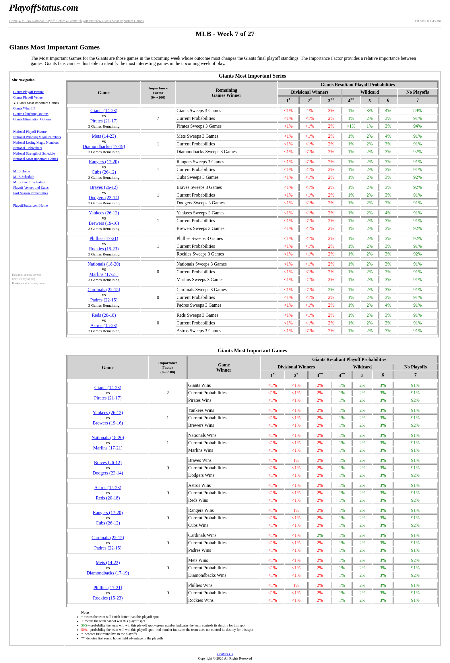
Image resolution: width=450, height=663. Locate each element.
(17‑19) (104, 146)
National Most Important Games (35, 159)
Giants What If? (24, 108)
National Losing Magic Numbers (36, 143)
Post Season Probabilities (30, 193)
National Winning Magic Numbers (37, 137)
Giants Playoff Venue (27, 97)
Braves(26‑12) (104, 187)
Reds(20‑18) (104, 315)
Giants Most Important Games (121, 21)
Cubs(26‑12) (104, 172)
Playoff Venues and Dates (31, 188)
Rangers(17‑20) (104, 161)
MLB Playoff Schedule (29, 182)
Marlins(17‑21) (104, 274)
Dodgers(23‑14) (104, 197)
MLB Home (21, 171)
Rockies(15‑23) (104, 248)
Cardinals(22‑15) (104, 289)
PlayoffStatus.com (43, 7)
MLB (23, 21)
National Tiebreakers (27, 148)
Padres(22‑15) (104, 299)
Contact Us (225, 654)
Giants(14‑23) (103, 110)
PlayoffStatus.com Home (30, 205)
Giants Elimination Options (32, 119)
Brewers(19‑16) (104, 223)
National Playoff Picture (47, 21)
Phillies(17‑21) (104, 238)
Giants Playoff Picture (82, 21)
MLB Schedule (23, 177)
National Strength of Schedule (34, 153)
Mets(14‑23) (104, 136)
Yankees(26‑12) (104, 212)
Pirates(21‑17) (104, 120)
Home (13, 21)
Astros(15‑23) (103, 325)
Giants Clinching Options (31, 114)
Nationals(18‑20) (104, 264)
